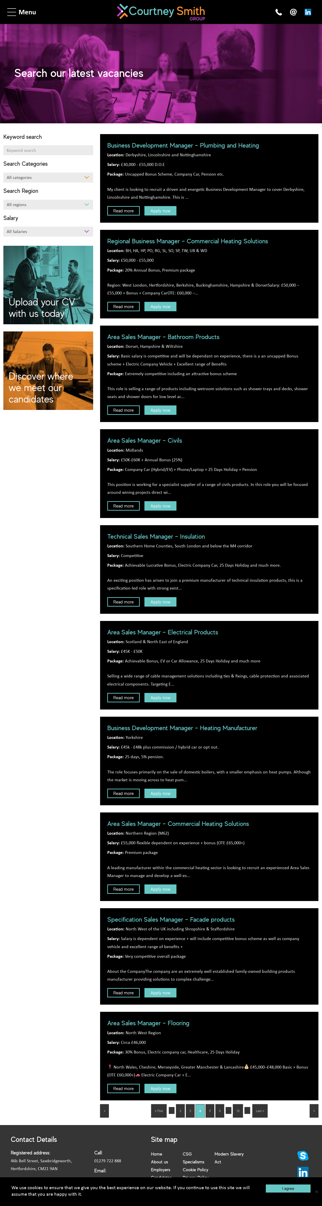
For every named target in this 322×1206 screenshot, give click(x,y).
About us (159, 1162)
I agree (288, 1188)
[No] (316, 1191)
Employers (160, 1170)
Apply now (160, 210)
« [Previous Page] (104, 1111)
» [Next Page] (314, 1111)
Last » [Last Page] (260, 1111)
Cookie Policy (195, 1170)
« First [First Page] (159, 1111)
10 (237, 1111)
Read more (123, 210)
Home (156, 1154)
